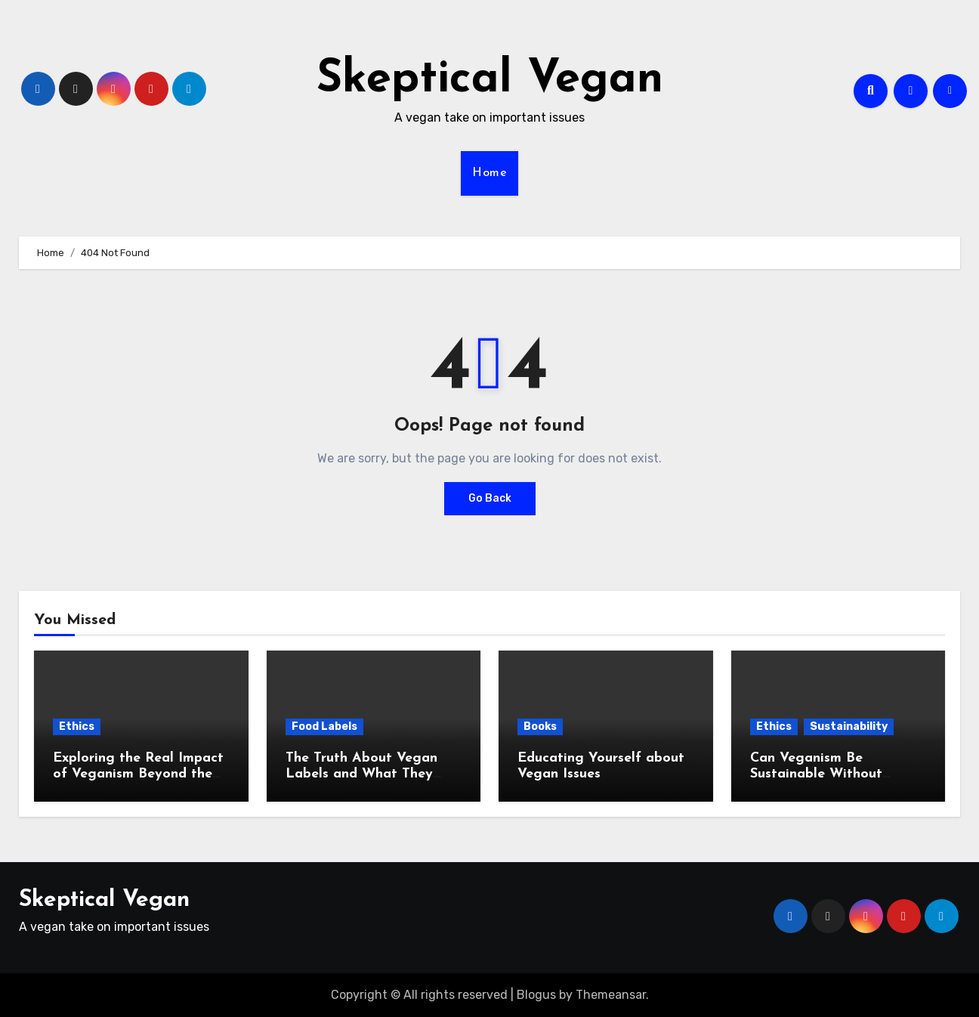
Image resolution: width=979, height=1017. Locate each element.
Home (489, 173)
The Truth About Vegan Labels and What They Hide (361, 774)
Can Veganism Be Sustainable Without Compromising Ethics (818, 774)
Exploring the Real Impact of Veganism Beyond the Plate (138, 774)
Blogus (536, 995)
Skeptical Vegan (490, 80)
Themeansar (611, 995)
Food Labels (324, 726)
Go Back (489, 498)
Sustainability (849, 726)
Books (540, 726)
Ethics (76, 726)
